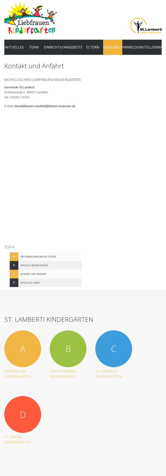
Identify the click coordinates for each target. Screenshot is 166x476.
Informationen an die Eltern (38, 255)
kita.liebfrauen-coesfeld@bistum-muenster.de (44, 107)
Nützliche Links (30, 281)
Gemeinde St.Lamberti (19, 88)
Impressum (110, 439)
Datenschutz (127, 439)
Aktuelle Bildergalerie (34, 264)
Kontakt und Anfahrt (33, 273)
